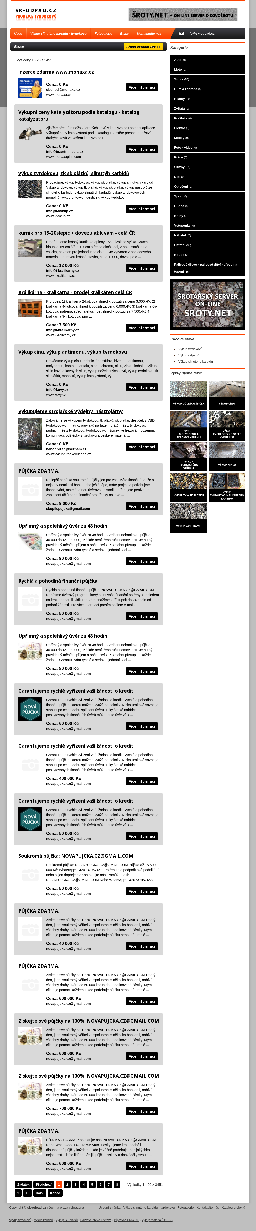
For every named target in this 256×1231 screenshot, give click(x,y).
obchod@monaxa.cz (63, 90)
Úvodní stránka (109, 1207)
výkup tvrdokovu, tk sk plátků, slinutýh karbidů (73, 173)
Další (40, 1193)
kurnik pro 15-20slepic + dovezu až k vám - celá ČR (76, 233)
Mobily (181, 138)
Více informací (142, 87)
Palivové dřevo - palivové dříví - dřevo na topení (205, 268)
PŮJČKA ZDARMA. (39, 471)
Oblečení (183, 186)
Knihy (181, 216)
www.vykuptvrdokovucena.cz (68, 454)
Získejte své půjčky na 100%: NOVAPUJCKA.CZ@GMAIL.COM (88, 1021)
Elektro (182, 128)
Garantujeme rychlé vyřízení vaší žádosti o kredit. (76, 691)
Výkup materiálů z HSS (157, 1220)
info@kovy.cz (57, 390)
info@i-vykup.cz (59, 211)
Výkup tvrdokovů (190, 349)
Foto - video (185, 147)
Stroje (181, 79)
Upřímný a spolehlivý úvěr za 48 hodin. (63, 526)
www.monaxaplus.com (63, 157)
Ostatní (182, 245)
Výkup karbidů (43, 1220)
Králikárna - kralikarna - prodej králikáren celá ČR (75, 292)
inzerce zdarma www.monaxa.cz (56, 72)
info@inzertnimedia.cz (64, 152)
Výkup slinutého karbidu (195, 361)
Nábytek (182, 235)
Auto (180, 60)
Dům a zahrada (188, 89)
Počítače (183, 118)
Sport (180, 196)
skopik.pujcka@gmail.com (68, 509)
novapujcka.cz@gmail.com (68, 564)
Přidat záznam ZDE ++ (143, 46)
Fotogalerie (103, 33)
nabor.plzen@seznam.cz (66, 449)
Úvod (18, 33)
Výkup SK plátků (67, 1220)
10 (27, 1193)
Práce (180, 157)
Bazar (124, 33)
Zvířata (181, 108)
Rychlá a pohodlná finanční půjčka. (58, 581)
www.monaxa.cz (59, 95)
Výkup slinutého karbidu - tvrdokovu (58, 33)
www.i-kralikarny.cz (61, 276)
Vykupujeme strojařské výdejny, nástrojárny (70, 411)
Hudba (181, 206)
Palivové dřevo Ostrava (96, 1220)
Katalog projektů (233, 1207)
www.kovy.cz (56, 395)
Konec (55, 1193)
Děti (179, 177)
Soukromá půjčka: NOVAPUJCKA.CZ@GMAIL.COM (76, 856)
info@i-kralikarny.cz (62, 271)
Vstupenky (184, 225)
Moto (180, 69)
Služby (182, 167)
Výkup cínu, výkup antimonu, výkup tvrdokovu (72, 352)
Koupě (181, 255)
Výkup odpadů (188, 355)
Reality (182, 99)
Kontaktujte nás (149, 33)
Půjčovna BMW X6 (126, 1220)
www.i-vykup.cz (58, 216)
